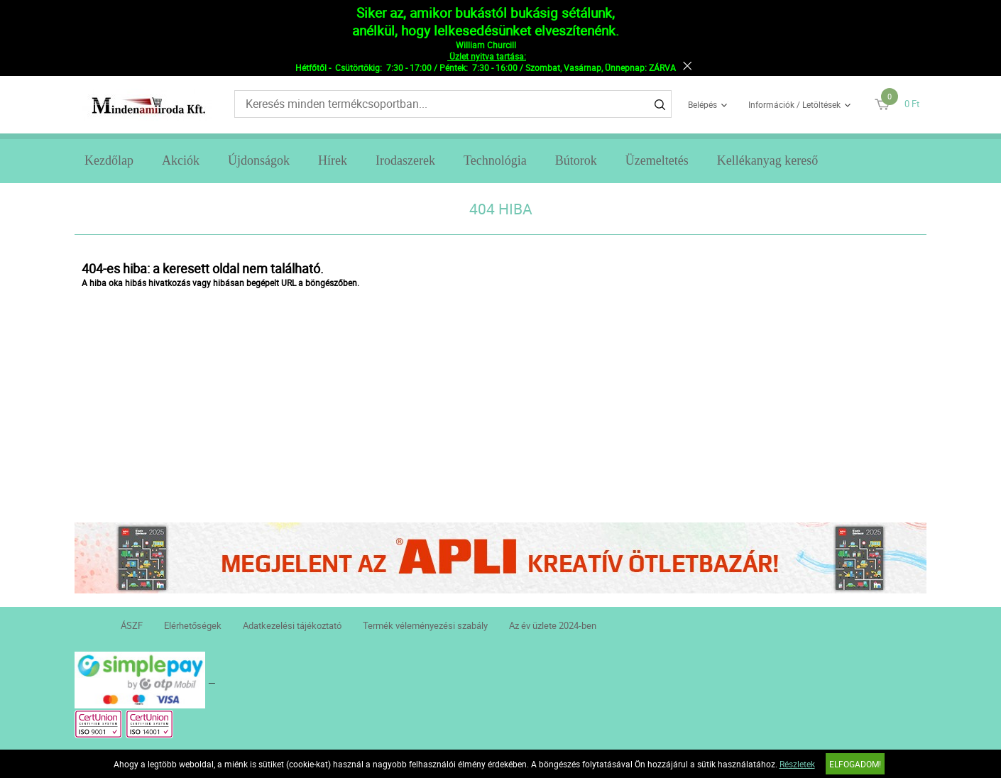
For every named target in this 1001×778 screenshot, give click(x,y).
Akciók (180, 160)
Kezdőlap (108, 160)
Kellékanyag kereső (767, 160)
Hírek (332, 160)
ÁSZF (132, 625)
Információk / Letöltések (794, 104)
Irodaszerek (405, 160)
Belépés (702, 104)
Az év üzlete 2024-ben (552, 625)
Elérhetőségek (192, 625)
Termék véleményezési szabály (425, 625)
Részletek (797, 763)
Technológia (495, 160)
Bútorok (576, 160)
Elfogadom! (855, 763)
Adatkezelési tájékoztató (292, 625)
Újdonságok (259, 160)
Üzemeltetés (657, 160)
